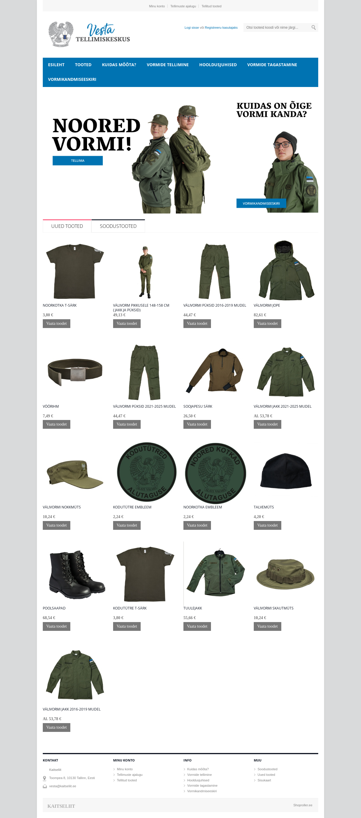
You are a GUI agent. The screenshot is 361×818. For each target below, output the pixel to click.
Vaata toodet (56, 323)
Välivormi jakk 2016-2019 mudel (72, 709)
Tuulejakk (192, 608)
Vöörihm (51, 406)
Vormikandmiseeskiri (72, 79)
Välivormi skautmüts (274, 608)
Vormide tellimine (168, 64)
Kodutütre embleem (132, 507)
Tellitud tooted (212, 6)
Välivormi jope (267, 305)
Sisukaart (264, 780)
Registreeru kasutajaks (221, 27)
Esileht (56, 64)
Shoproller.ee (302, 805)
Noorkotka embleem (202, 507)
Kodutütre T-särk (130, 608)
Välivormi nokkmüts (62, 507)
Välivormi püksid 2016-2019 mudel (214, 305)
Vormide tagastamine (272, 64)
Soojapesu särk (197, 406)
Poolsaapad (54, 608)
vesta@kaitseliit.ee (62, 786)
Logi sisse (192, 27)
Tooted (83, 64)
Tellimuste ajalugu (183, 6)
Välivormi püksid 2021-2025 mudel (144, 406)
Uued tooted (67, 226)
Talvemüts (264, 507)
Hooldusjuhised (218, 64)
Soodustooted (118, 226)
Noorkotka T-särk (59, 305)
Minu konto (157, 6)
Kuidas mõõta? (119, 64)
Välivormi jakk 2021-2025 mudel (282, 406)
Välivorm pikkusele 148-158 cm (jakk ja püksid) (141, 307)
